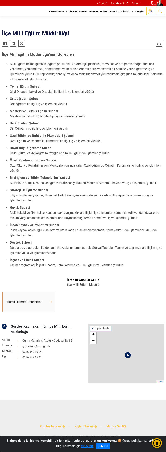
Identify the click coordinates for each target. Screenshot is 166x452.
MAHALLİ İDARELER (89, 11)
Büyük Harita (102, 328)
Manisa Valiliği (116, 426)
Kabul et (103, 446)
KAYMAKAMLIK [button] (56, 11)
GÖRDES (73, 11)
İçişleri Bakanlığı (117, 3)
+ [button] (93, 335)
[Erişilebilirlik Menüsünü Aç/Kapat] (157, 443)
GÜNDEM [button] (125, 11)
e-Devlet (100, 3)
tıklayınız (87, 446)
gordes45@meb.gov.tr (36, 346)
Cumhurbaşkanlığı (52, 426)
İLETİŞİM (139, 11)
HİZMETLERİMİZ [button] (108, 11)
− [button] (93, 341)
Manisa (135, 3)
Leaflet (160, 381)
